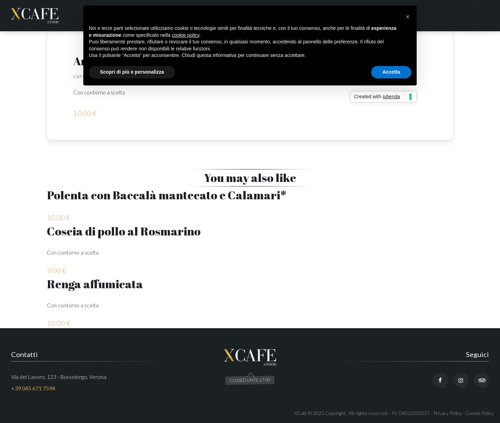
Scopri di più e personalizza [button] (132, 72)
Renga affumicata (95, 284)
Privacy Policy (447, 413)
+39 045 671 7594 (33, 388)
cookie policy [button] (185, 35)
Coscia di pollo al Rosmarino (124, 231)
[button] (407, 16)
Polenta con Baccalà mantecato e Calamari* (166, 195)
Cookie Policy (480, 413)
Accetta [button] (391, 72)
